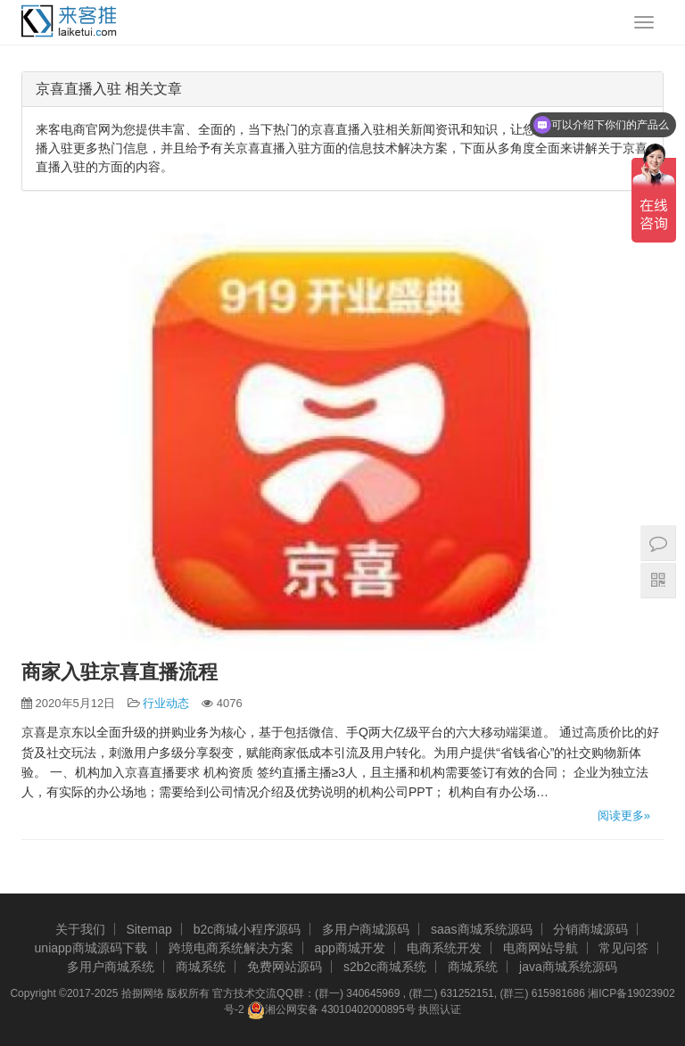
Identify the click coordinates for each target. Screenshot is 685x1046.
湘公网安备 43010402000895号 (331, 1010)
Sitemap (148, 929)
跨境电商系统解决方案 (231, 948)
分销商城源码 (590, 929)
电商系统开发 (444, 948)
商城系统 (201, 967)
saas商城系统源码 (481, 929)
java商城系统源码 (568, 967)
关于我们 (80, 929)
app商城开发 (349, 948)
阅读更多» (624, 815)
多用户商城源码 (365, 929)
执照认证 (439, 1009)
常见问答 (623, 948)
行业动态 (166, 703)
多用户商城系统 (110, 967)
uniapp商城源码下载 (91, 948)
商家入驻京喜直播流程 (119, 672)
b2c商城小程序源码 (247, 929)
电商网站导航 (540, 948)
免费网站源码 (284, 967)
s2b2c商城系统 (384, 967)
